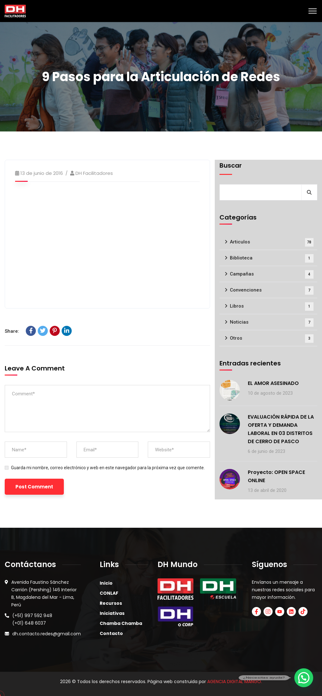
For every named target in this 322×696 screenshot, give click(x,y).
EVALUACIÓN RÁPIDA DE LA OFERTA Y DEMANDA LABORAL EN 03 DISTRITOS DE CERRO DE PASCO (281, 429)
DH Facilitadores (94, 173)
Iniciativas (112, 613)
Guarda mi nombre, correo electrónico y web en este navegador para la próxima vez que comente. (108, 467)
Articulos (272, 242)
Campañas (272, 274)
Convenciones (272, 290)
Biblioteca (272, 258)
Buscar (230, 165)
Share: (12, 331)
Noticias (272, 322)
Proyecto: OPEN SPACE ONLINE (276, 476)
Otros (272, 338)
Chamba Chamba (121, 623)
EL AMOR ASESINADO (273, 383)
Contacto (111, 633)
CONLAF (109, 593)
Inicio (106, 583)
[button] (303, 677)
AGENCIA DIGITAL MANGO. (234, 681)
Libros (272, 306)
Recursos (111, 603)
